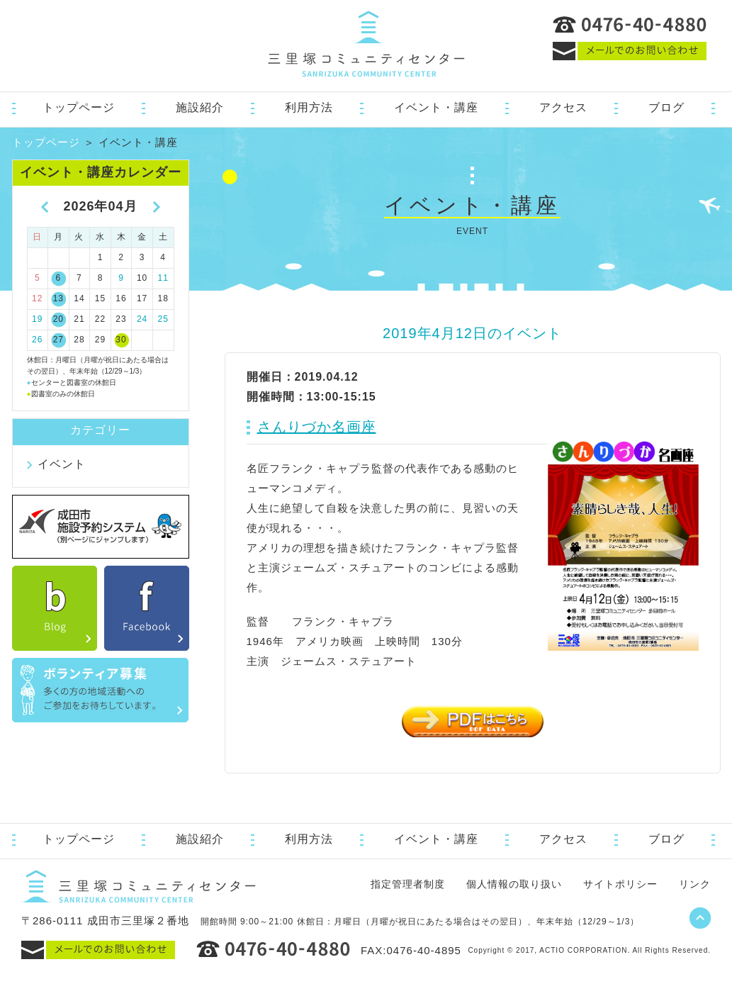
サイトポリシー (620, 884)
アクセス (563, 107)
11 (163, 278)
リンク (695, 884)
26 (37, 340)
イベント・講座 (436, 107)
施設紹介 (200, 107)
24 (142, 319)
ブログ (666, 107)
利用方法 (309, 107)
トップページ (79, 107)
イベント (62, 464)
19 (37, 319)
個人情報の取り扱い (514, 884)
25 (163, 319)
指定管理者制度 (408, 884)
